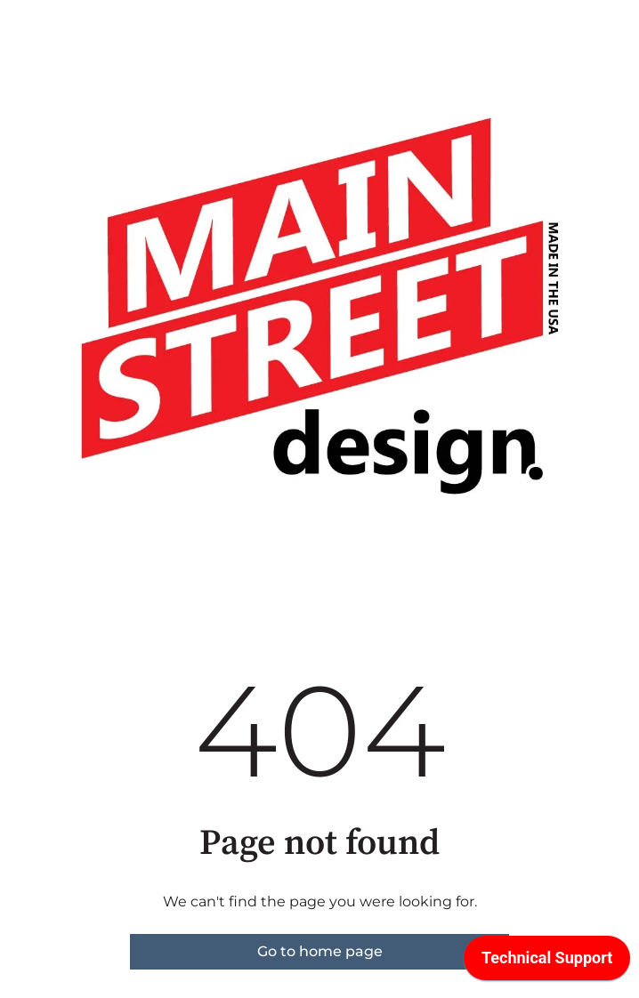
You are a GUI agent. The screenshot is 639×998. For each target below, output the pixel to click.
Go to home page (320, 951)
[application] (547, 962)
